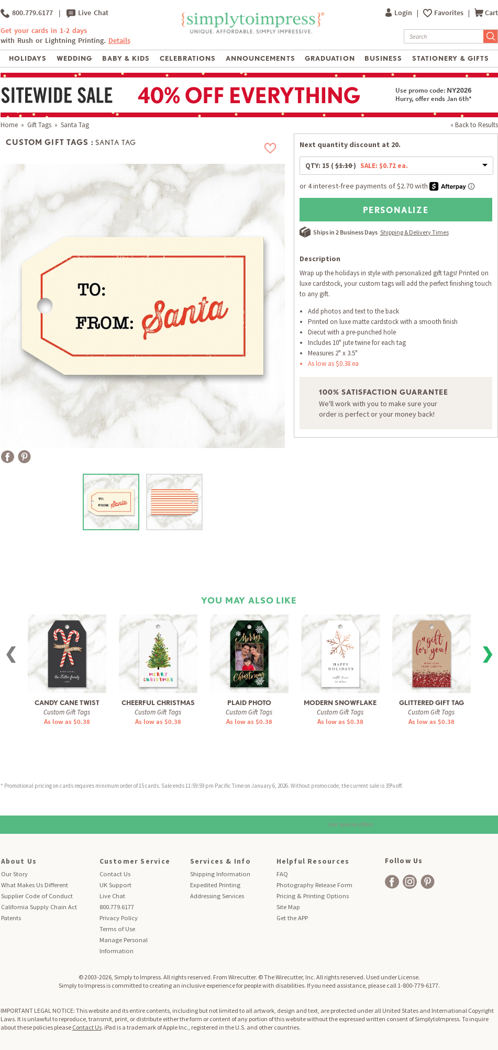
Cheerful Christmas (158, 703)
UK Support (115, 885)
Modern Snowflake (340, 703)
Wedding (74, 58)
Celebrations (188, 58)
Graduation (330, 58)
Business (383, 58)
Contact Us (114, 874)
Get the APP (292, 918)
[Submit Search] (490, 36)
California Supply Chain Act (39, 907)
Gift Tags (39, 124)
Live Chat (87, 13)
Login (399, 12)
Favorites (449, 12)
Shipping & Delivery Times (414, 232)
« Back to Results (474, 124)
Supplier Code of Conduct (37, 896)
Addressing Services (217, 896)
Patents (11, 918)
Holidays (28, 58)
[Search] (444, 36)
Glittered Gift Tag (431, 703)
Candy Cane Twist (67, 703)
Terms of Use (117, 929)
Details (119, 40)
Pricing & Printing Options (312, 896)
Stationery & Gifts (450, 58)
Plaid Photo (249, 703)
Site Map (288, 907)
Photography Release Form (314, 885)
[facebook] (392, 882)
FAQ (282, 874)
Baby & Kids (126, 58)
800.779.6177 (27, 13)
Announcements (260, 58)
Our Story (14, 874)
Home (9, 124)
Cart (486, 12)
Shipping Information (220, 874)
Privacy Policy (118, 918)
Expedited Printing (215, 885)
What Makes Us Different (34, 885)
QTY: (356, 165)
